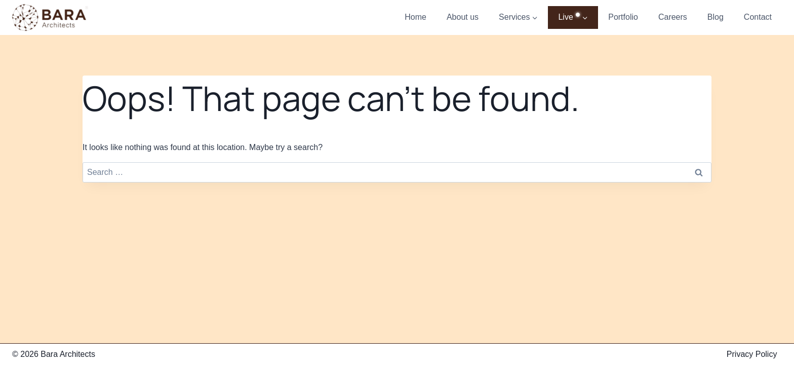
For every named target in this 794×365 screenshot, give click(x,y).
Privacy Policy (752, 354)
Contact (758, 17)
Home (415, 17)
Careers (672, 17)
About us (463, 17)
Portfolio (623, 17)
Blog (715, 17)
